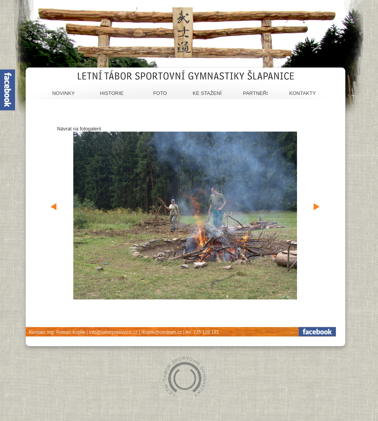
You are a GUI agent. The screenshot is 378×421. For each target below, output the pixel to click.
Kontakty (302, 93)
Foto (160, 93)
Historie (111, 93)
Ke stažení (207, 93)
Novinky (63, 93)
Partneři (255, 93)
